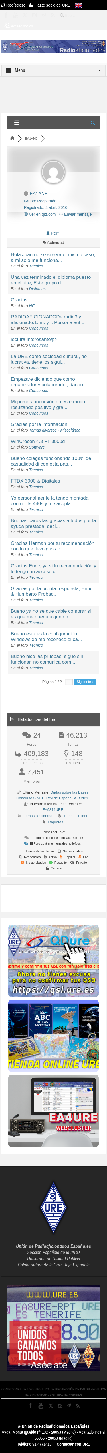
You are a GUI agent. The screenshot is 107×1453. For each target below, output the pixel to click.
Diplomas (37, 288)
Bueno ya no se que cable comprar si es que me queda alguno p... (51, 614)
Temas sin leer (76, 816)
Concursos (38, 328)
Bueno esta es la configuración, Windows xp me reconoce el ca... (46, 636)
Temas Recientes (38, 816)
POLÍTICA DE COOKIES (66, 1395)
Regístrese (15, 5)
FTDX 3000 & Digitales (35, 481)
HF (32, 305)
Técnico (36, 266)
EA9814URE (52, 809)
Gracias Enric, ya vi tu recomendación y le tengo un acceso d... (53, 568)
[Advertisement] (57, 897)
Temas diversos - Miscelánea (55, 430)
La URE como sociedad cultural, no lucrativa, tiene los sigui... (49, 359)
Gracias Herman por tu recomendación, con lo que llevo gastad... (53, 546)
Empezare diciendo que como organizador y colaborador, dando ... (49, 381)
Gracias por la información (39, 424)
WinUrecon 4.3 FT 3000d (38, 441)
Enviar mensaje (75, 214)
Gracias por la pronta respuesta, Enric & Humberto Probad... (51, 591)
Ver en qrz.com (40, 214)
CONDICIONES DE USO (17, 1389)
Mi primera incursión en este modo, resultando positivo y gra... (49, 404)
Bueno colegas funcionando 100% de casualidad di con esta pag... (51, 461)
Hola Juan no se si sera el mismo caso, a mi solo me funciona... (53, 257)
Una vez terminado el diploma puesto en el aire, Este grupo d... (51, 280)
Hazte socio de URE (49, 5)
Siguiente (85, 682)
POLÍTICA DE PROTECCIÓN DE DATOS (63, 1389)
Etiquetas (55, 822)
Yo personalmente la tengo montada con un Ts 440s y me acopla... (50, 500)
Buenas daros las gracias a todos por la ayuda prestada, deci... (53, 523)
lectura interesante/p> (34, 339)
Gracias (19, 300)
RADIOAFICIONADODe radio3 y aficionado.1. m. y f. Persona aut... (47, 319)
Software (37, 447)
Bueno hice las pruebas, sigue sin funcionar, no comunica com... (47, 659)
